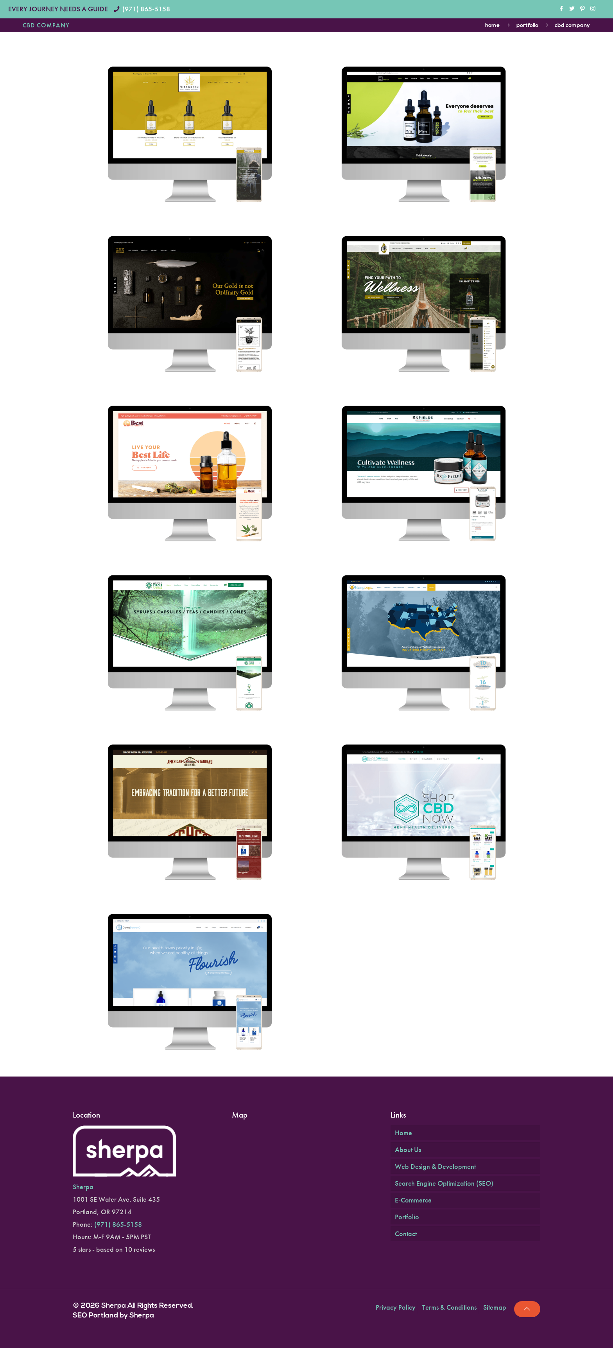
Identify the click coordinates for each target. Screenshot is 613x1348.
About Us (408, 1149)
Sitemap (494, 1307)
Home (492, 26)
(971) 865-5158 (146, 8)
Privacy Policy (396, 1307)
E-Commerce (413, 1199)
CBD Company (572, 26)
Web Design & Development (435, 1166)
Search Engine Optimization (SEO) (444, 1183)
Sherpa (83, 1186)
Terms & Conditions (449, 1307)
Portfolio (527, 26)
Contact (406, 1233)
